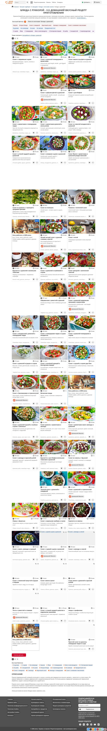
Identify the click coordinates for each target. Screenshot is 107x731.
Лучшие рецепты (36, 699)
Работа (54, 2)
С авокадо (30, 670)
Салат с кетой (73, 237)
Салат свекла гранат (48, 580)
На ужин (32, 28)
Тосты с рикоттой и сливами (22, 610)
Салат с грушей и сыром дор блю (79, 363)
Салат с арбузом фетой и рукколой (52, 92)
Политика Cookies (13, 709)
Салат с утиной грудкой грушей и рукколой (24, 154)
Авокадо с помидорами (59, 25)
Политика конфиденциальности (17, 705)
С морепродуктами (85, 31)
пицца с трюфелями (75, 610)
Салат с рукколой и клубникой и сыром (52, 271)
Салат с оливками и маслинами (77, 25)
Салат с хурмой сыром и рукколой (52, 549)
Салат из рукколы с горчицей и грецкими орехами (23, 208)
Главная (10, 699)
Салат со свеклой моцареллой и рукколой (79, 125)
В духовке (16, 28)
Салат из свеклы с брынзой (78, 458)
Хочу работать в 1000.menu (22, 235)
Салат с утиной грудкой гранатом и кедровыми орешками (53, 611)
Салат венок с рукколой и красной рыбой (80, 581)
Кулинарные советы (37, 702)
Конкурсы (60, 2)
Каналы (48, 2)
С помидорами (29, 31)
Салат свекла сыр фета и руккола (80, 59)
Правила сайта (12, 702)
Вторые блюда (23, 25)
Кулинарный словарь (38, 705)
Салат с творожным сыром (22, 59)
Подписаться (86, 709)
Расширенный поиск (59, 699)
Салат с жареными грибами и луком (53, 521)
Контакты (10, 715)
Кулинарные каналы (59, 709)
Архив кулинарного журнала (40, 715)
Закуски (15, 25)
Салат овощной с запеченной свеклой (78, 271)
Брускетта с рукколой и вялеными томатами (24, 271)
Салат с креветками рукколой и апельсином (51, 125)
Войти (97, 2)
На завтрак (40, 28)
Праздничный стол (50, 28)
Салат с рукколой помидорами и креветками (52, 60)
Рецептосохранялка (39, 2)
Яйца (21, 31)
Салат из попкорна (47, 207)
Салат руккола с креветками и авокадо (51, 425)
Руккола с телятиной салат (77, 207)
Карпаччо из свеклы (75, 521)
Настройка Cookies (13, 712)
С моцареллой (74, 31)
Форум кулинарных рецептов (62, 705)
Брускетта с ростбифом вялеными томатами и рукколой (52, 458)
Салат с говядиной (34, 25)
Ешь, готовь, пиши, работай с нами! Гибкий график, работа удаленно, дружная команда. (24, 239)
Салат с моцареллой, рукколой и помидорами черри (24, 334)
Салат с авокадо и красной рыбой (24, 458)
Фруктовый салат (46, 25)
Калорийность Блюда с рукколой (31, 35)
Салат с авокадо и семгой (77, 549)
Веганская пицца (46, 393)
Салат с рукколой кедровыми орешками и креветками (78, 301)
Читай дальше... (82, 18)
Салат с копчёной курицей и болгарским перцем (50, 364)
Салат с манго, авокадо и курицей (24, 549)
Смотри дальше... (19, 655)
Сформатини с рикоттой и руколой (52, 300)
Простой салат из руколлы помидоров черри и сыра (77, 642)
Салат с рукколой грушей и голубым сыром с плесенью (25, 425)
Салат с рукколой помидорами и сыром (79, 334)
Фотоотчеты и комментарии (61, 702)
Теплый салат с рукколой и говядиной (50, 490)
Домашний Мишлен (48, 68)
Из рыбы (65, 31)
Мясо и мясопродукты (41, 31)
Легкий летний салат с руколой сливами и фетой (51, 238)
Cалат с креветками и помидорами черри (24, 125)
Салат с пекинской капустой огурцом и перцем (25, 581)
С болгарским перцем (55, 31)
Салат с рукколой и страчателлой (79, 489)
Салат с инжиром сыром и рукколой (53, 154)
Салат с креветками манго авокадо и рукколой (81, 425)
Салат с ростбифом (75, 92)
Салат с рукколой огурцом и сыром (25, 363)
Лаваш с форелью (19, 521)
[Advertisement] (25, 84)
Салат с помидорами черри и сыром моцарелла (53, 334)
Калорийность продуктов (39, 709)
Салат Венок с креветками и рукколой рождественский (78, 154)
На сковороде (24, 28)
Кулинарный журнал (37, 712)
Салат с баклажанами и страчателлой (26, 393)
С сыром (15, 31)
